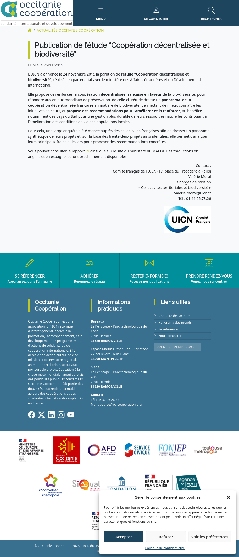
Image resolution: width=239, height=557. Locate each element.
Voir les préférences (209, 536)
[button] (228, 497)
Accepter (123, 536)
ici (87, 150)
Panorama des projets (175, 322)
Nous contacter (170, 336)
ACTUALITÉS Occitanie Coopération (70, 30)
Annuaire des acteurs (175, 316)
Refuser (166, 536)
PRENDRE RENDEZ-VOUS (178, 346)
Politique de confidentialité (165, 548)
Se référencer (169, 329)
